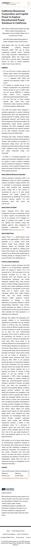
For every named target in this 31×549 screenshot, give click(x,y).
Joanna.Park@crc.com (8, 478)
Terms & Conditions (22, 534)
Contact (28, 537)
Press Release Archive (18, 531)
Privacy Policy (20, 537)
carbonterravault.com (18, 229)
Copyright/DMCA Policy (7, 537)
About (8, 531)
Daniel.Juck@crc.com (21, 478)
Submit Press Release (9, 534)
